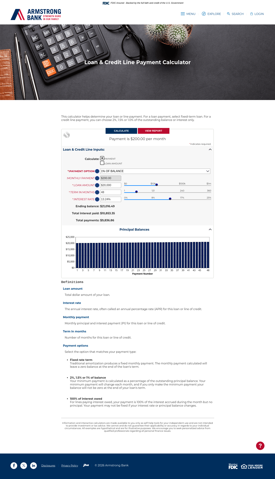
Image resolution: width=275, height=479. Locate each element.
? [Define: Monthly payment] (97, 178)
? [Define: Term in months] (97, 192)
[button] (137, 149)
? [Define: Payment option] (97, 171)
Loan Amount (113, 163)
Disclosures (48, 465)
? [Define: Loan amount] (97, 185)
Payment (110, 158)
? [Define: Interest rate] (97, 199)
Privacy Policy (69, 465)
